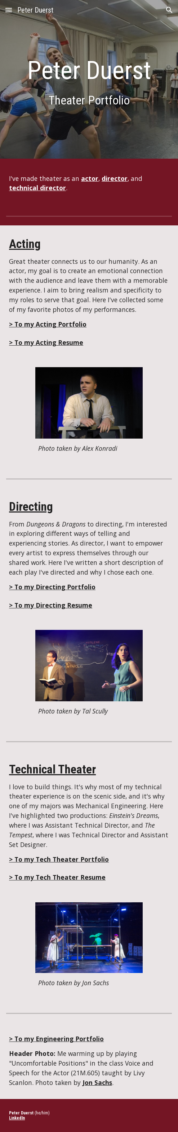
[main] (89, 81)
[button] (8, 10)
